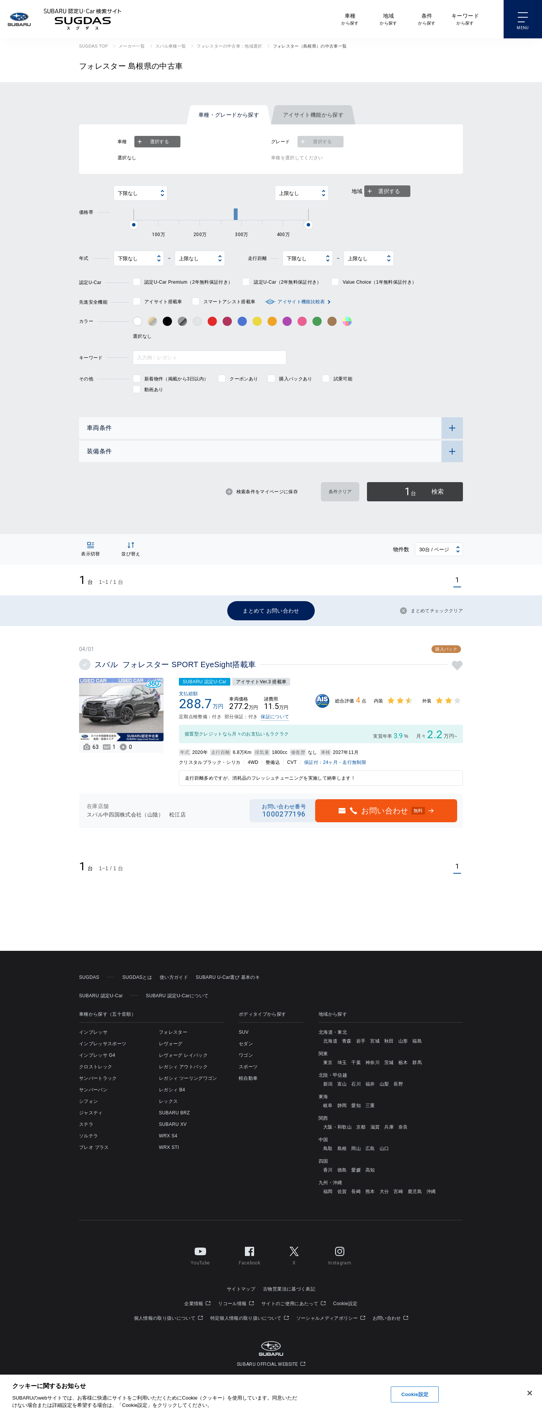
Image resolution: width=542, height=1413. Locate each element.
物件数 (401, 549)
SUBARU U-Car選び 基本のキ (228, 977)
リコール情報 (236, 1303)
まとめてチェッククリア (431, 610)
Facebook (249, 1254)
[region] (271, 1394)
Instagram (339, 1254)
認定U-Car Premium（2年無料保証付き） (188, 282)
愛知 (356, 1105)
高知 (370, 1170)
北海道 (330, 1041)
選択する (152, 141)
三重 (370, 1105)
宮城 (375, 1041)
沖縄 (431, 1191)
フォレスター (173, 1032)
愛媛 (356, 1170)
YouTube (200, 1254)
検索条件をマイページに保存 (262, 491)
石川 (356, 1084)
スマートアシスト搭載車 (229, 301)
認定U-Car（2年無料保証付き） (287, 282)
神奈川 (372, 1062)
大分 (384, 1191)
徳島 (342, 1170)
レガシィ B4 (172, 1089)
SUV (244, 1032)
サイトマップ (241, 1289)
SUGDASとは (137, 977)
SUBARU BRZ (174, 1113)
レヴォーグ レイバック (183, 1055)
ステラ (86, 1124)
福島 (417, 1041)
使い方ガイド (174, 977)
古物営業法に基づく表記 (289, 1289)
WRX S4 (168, 1136)
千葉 (356, 1062)
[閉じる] (529, 1393)
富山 (342, 1084)
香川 (328, 1170)
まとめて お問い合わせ (271, 611)
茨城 (389, 1062)
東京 (328, 1062)
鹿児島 (415, 1191)
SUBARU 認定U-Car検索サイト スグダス (82, 19)
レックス (168, 1101)
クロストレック (95, 1066)
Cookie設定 (345, 1303)
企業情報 (197, 1303)
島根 (342, 1148)
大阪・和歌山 (337, 1127)
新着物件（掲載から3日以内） (176, 379)
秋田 (389, 1041)
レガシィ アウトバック (183, 1066)
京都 (361, 1127)
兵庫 (389, 1127)
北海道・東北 (333, 1032)
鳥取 (328, 1148)
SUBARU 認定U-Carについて (177, 995)
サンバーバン (93, 1089)
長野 (398, 1084)
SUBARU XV (173, 1124)
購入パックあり (295, 379)
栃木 (403, 1062)
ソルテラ (88, 1136)
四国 (323, 1161)
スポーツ (248, 1066)
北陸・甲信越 (333, 1075)
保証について (275, 716)
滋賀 (375, 1127)
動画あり (153, 389)
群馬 (417, 1062)
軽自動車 (248, 1078)
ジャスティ (91, 1113)
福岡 (328, 1191)
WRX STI (169, 1147)
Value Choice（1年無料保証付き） (380, 282)
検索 (424, 491)
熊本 (370, 1191)
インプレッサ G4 (97, 1055)
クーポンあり (244, 379)
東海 (323, 1096)
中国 (323, 1139)
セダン (246, 1043)
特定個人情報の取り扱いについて (249, 1318)
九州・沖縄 (330, 1182)
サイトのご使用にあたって (293, 1303)
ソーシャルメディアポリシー (330, 1318)
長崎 (356, 1191)
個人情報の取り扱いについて (168, 1318)
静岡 (342, 1105)
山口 (384, 1148)
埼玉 (342, 1062)
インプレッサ (93, 1032)
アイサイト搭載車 (163, 301)
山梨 (384, 1084)
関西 (323, 1118)
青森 (347, 1041)
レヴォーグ (171, 1043)
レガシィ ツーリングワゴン (188, 1078)
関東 (323, 1053)
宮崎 (398, 1191)
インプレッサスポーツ (102, 1043)
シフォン (88, 1101)
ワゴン (246, 1055)
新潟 (328, 1084)
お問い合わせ (390, 1318)
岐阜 (328, 1105)
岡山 (356, 1148)
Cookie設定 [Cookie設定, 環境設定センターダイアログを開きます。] (415, 1394)
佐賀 (342, 1191)
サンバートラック (98, 1078)
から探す (350, 18)
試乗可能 (343, 379)
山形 (403, 1041)
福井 (370, 1084)
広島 (370, 1148)
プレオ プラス (94, 1147)
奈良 (403, 1127)
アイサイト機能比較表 (301, 301)
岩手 (361, 1041)
